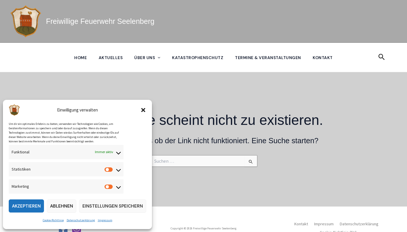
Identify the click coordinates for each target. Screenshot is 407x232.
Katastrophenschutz (198, 58)
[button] (143, 110)
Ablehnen (61, 206)
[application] (157, 58)
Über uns (147, 58)
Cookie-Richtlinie (53, 220)
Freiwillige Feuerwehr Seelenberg (100, 21)
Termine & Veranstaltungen (270, 58)
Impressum (105, 220)
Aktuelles (109, 58)
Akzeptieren (26, 206)
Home (78, 58)
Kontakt (325, 58)
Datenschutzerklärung (81, 220)
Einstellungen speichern (112, 206)
